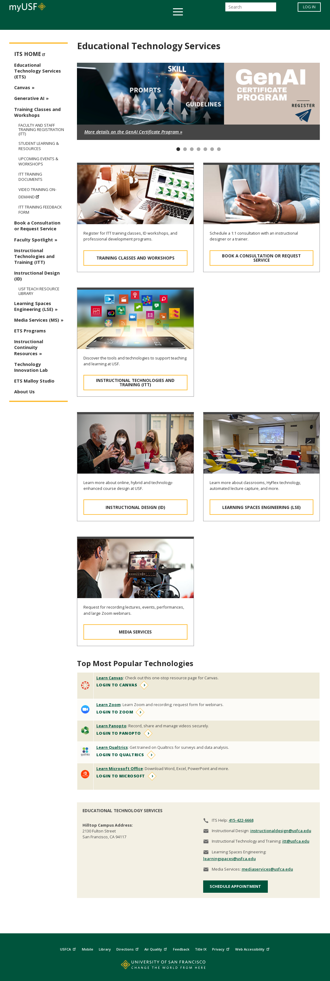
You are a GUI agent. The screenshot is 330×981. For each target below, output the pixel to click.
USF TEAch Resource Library (38, 291)
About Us (24, 392)
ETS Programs (30, 331)
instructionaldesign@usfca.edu (280, 830)
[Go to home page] (165, 966)
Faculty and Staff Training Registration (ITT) (41, 129)
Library (105, 949)
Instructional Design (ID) (135, 507)
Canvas (22, 87)
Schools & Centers (274, 23)
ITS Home (30, 53)
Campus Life (195, 23)
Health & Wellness (147, 23)
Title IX (201, 949)
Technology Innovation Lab (31, 367)
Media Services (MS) (36, 320)
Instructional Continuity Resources (28, 347)
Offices (230, 23)
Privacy (221, 948)
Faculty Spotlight (33, 240)
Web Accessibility (253, 948)
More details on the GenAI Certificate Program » (133, 132)
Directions (128, 948)
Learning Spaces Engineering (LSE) (261, 507)
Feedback (181, 949)
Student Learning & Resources (38, 146)
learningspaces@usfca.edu (229, 858)
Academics (45, 23)
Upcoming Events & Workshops (38, 161)
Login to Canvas (116, 685)
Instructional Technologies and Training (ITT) (135, 382)
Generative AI (29, 98)
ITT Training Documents (30, 177)
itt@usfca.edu (295, 841)
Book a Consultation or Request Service (261, 258)
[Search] (250, 8)
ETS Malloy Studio (34, 381)
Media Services (135, 632)
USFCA (68, 948)
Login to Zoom (114, 712)
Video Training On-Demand (37, 193)
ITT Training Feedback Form (40, 210)
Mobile (87, 949)
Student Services (91, 23)
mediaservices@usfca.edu (267, 869)
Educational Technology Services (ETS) (37, 71)
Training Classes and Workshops (135, 258)
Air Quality (156, 948)
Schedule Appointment (235, 886)
